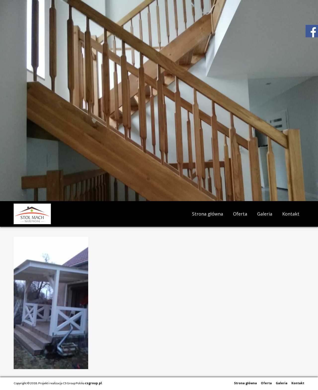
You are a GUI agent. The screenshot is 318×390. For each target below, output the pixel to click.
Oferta (240, 214)
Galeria (264, 214)
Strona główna (207, 214)
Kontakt (290, 214)
